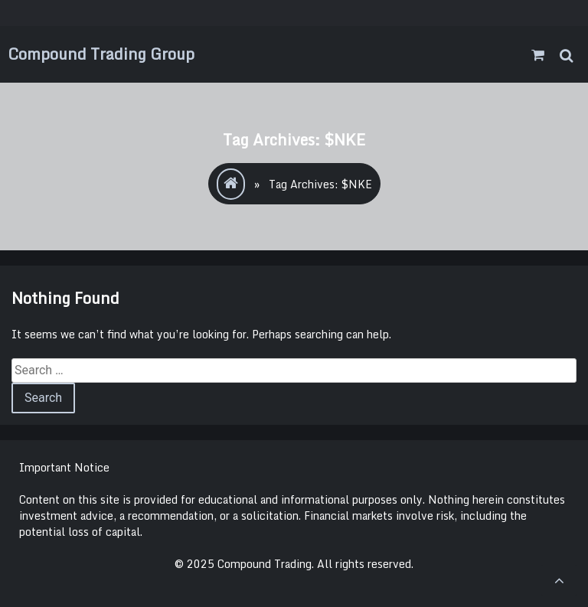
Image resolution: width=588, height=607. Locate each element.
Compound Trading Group (101, 54)
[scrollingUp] (559, 580)
